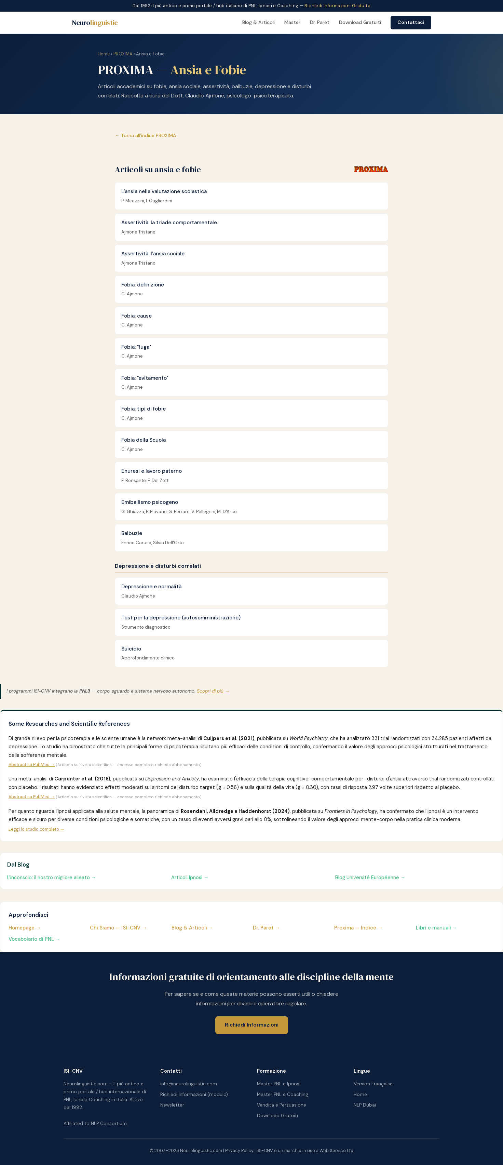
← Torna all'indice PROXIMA (145, 135)
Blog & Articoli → (193, 927)
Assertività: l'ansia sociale (153, 253)
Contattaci (410, 22)
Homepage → (25, 927)
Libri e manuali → (437, 927)
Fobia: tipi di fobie (143, 408)
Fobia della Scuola (143, 440)
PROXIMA (123, 54)
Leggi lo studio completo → (36, 829)
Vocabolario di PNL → (34, 939)
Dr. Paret (319, 22)
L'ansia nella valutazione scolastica (164, 191)
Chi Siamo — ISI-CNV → (118, 927)
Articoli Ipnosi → (189, 877)
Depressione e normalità (151, 586)
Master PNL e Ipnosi (278, 1084)
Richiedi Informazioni (251, 1024)
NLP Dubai (365, 1105)
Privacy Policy (239, 1150)
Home (104, 54)
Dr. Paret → (266, 927)
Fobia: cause (136, 315)
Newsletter (172, 1105)
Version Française (373, 1084)
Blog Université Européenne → (370, 877)
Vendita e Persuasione (281, 1105)
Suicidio (131, 648)
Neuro (95, 22)
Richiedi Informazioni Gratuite (337, 6)
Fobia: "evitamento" (144, 378)
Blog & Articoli (258, 22)
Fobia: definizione (142, 284)
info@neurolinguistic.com (188, 1084)
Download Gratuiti (360, 22)
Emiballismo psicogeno (149, 502)
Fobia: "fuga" (136, 347)
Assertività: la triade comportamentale (169, 222)
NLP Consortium (109, 1123)
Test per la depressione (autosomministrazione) (181, 617)
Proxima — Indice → (358, 927)
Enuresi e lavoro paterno (151, 471)
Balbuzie (131, 533)
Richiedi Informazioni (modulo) (194, 1094)
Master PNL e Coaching (282, 1094)
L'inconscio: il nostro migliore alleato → (51, 877)
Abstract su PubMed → (32, 764)
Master (292, 22)
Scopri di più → (213, 691)
